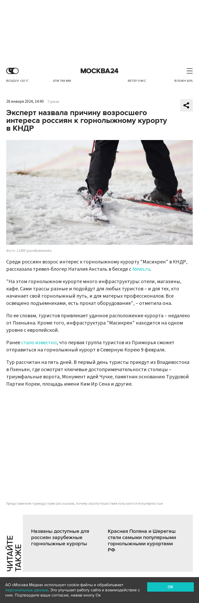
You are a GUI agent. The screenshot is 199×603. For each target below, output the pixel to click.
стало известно (39, 342)
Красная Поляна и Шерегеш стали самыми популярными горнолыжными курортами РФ (142, 540)
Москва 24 (99, 71)
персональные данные (26, 590)
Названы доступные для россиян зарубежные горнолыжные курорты (60, 537)
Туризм (53, 101)
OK (170, 587)
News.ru (141, 269)
